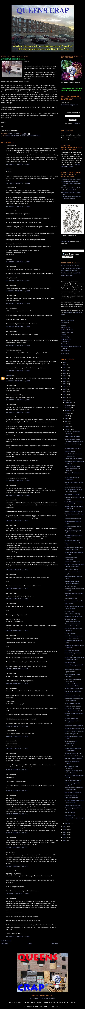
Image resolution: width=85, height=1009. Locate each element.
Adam (7, 169)
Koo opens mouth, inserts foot (73, 458)
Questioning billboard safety (72, 805)
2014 (65, 394)
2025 (65, 365)
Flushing (23, 135)
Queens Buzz (65, 341)
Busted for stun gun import (72, 540)
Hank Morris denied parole (72, 696)
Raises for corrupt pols (71, 718)
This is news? (68, 746)
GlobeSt (63, 334)
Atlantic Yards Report (67, 320)
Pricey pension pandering (72, 614)
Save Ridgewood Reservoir (69, 270)
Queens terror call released (72, 706)
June (66, 418)
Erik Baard (9, 375)
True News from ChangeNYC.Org (71, 273)
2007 (65, 837)
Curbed (63, 325)
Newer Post (4, 943)
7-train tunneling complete (72, 703)
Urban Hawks (65, 353)
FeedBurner (76, 123)
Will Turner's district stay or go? (73, 511)
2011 (65, 827)
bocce (8, 135)
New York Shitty (66, 339)
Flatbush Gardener (66, 330)
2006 (65, 840)
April (66, 424)
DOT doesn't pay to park (71, 650)
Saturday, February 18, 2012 (18, 936)
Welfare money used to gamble (73, 601)
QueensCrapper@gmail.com (69, 105)
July (66, 416)
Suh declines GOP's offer (72, 562)
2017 (65, 386)
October (67, 408)
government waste (33, 135)
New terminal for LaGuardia (72, 792)
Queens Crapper (14, 133)
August (67, 413)
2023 (65, 370)
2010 (65, 829)
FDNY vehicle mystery (71, 569)
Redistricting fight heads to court (74, 728)
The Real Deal (65, 350)
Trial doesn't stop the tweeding (73, 756)
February (68, 429)
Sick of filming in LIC (70, 598)
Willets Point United (67, 275)
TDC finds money (69, 812)
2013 (65, 397)
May (66, 421)
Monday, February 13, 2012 (17, 769)
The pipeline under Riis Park (72, 753)
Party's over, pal (69, 611)
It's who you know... (70, 633)
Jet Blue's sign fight (70, 586)
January (67, 823)
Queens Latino (65, 344)
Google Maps (68, 312)
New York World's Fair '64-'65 (70, 266)
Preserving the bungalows (72, 436)
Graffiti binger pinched (71, 797)
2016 (65, 389)
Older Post (55, 943)
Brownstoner (65, 322)
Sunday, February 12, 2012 (17, 520)
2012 (65, 400)
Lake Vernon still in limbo (71, 494)
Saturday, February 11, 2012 (18, 164)
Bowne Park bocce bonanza (72, 780)
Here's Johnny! (68, 603)
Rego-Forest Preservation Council (71, 268)
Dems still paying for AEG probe (74, 731)
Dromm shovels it (69, 815)
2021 (65, 376)
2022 (65, 373)
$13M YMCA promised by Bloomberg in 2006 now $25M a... (72, 468)
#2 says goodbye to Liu (71, 734)
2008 (65, 835)
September (68, 410)
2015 (65, 392)
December (68, 402)
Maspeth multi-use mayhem (72, 487)
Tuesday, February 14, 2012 (17, 894)
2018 (65, 384)
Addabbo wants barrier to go (72, 518)
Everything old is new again (72, 448)
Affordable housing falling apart (73, 725)
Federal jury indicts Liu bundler (73, 688)
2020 (65, 378)
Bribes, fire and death (70, 795)
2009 (65, 832)
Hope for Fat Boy (69, 451)
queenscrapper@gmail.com (42, 998)
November (68, 405)
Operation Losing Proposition (73, 758)
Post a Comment (6, 941)
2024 (65, 367)
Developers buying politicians (73, 616)
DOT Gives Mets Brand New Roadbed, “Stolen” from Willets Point (71, 183)
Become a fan (65, 241)
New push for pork (69, 662)
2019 (65, 381)
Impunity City (65, 337)
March (67, 426)
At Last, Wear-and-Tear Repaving (71, 179)
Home (30, 943)
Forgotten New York (67, 332)
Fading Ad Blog (65, 327)
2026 (65, 362)
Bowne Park (16, 135)
